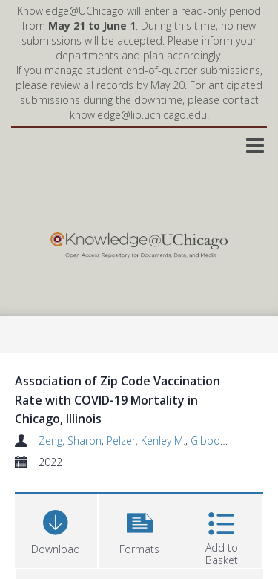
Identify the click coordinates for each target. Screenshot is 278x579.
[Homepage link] (138, 241)
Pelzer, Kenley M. (146, 441)
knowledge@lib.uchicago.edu (138, 115)
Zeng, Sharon (70, 441)
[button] (140, 529)
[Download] (56, 529)
